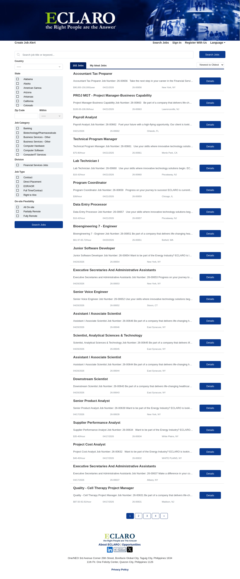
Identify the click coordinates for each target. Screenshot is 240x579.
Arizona (28, 92)
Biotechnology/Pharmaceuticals (40, 133)
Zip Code (20, 110)
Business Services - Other (37, 137)
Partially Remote (32, 211)
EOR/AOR (29, 186)
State (17, 73)
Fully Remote (30, 216)
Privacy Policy (119, 569)
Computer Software (34, 150)
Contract (28, 177)
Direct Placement (32, 181)
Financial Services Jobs (36, 165)
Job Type (20, 171)
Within (43, 110)
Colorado (28, 105)
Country (19, 61)
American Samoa (32, 88)
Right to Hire (30, 195)
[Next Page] (164, 516)
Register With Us (196, 42)
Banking (28, 128)
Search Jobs (161, 42)
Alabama (28, 79)
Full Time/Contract (33, 190)
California (28, 101)
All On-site (29, 207)
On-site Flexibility (24, 201)
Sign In (177, 42)
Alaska (27, 83)
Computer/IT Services (35, 154)
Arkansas (28, 96)
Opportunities (131, 544)
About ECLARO (109, 544)
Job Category (22, 122)
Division (19, 159)
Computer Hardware (34, 146)
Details (210, 81)
